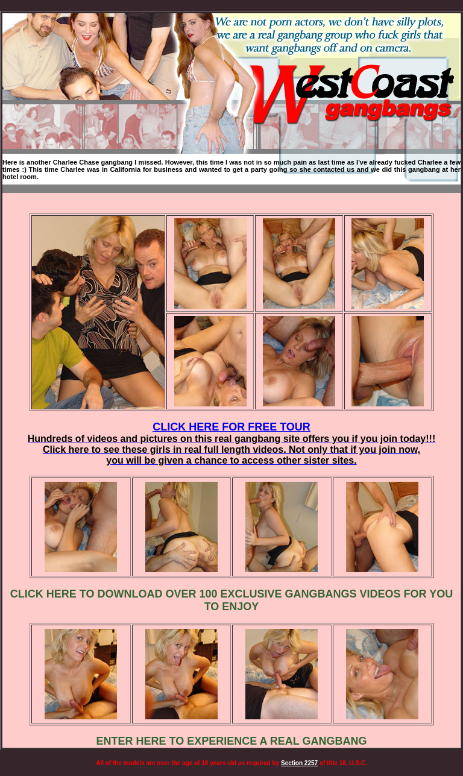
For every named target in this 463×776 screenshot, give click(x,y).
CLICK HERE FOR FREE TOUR (232, 443)
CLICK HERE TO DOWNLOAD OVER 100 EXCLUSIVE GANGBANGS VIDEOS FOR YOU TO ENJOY (231, 600)
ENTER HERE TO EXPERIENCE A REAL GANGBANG (231, 741)
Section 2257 (299, 763)
